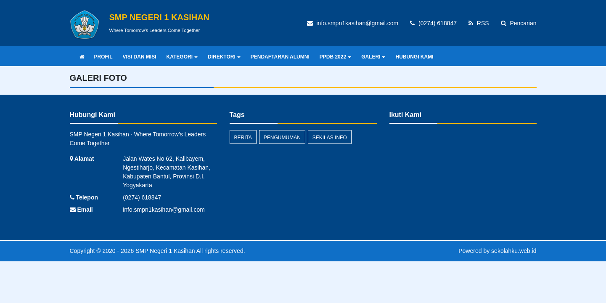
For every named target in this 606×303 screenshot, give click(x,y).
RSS (478, 23)
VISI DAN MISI (139, 57)
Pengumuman (282, 138)
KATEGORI (182, 57)
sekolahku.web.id (513, 250)
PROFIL (103, 57)
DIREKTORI (224, 57)
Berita (243, 138)
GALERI (373, 57)
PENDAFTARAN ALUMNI (280, 57)
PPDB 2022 (335, 57)
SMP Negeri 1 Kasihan (164, 250)
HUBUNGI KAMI (414, 57)
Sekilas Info (329, 138)
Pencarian (519, 23)
